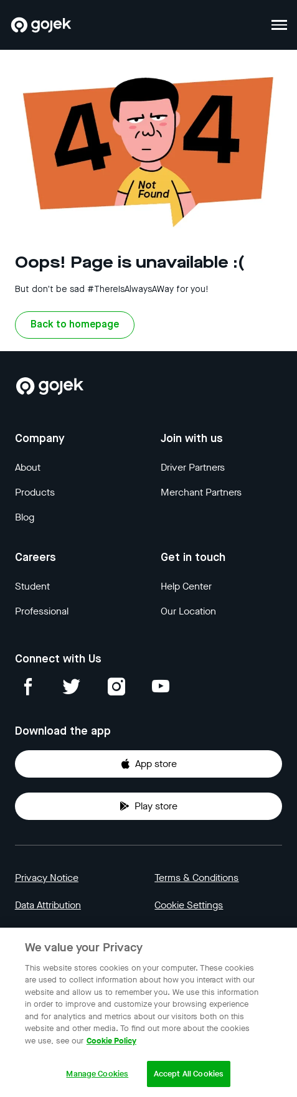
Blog (24, 517)
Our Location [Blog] (188, 611)
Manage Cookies (97, 1073)
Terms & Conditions (196, 877)
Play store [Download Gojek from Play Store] (148, 805)
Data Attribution (48, 904)
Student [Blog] (32, 586)
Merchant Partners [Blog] (201, 492)
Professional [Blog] (41, 611)
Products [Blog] (35, 492)
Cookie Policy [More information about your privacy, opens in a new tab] (111, 1040)
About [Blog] (27, 467)
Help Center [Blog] (186, 586)
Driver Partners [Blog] (193, 467)
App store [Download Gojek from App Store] (148, 763)
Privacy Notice (46, 877)
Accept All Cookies (189, 1073)
